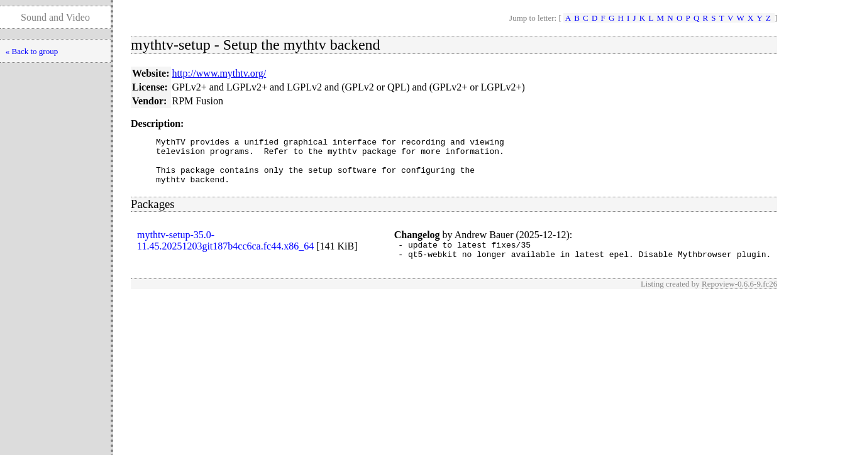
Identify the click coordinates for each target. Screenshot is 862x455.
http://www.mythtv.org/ (219, 73)
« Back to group (32, 51)
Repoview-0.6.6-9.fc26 (739, 297)
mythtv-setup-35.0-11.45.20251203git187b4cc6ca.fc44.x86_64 (225, 250)
